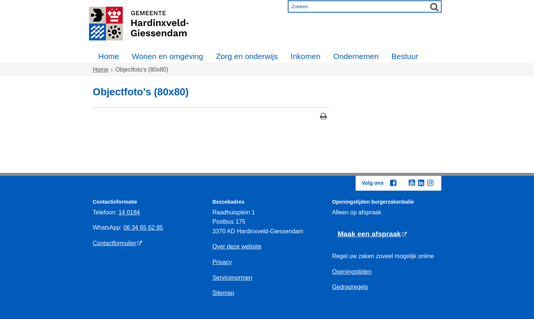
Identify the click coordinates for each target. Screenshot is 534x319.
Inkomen (306, 56)
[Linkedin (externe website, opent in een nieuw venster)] (421, 183)
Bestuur (405, 56)
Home (108, 56)
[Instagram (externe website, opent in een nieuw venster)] (430, 183)
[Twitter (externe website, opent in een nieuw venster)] (402, 183)
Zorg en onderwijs (247, 56)
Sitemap (223, 293)
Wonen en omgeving (167, 56)
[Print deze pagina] (323, 117)
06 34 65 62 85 (143, 227)
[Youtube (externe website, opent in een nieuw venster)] (412, 183)
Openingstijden (352, 272)
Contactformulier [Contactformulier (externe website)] (114, 243)
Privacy (222, 262)
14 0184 (129, 212)
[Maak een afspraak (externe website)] (372, 234)
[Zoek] (434, 6)
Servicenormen (232, 277)
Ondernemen (356, 56)
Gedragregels (350, 287)
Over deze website (237, 246)
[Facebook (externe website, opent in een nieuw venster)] (393, 183)
